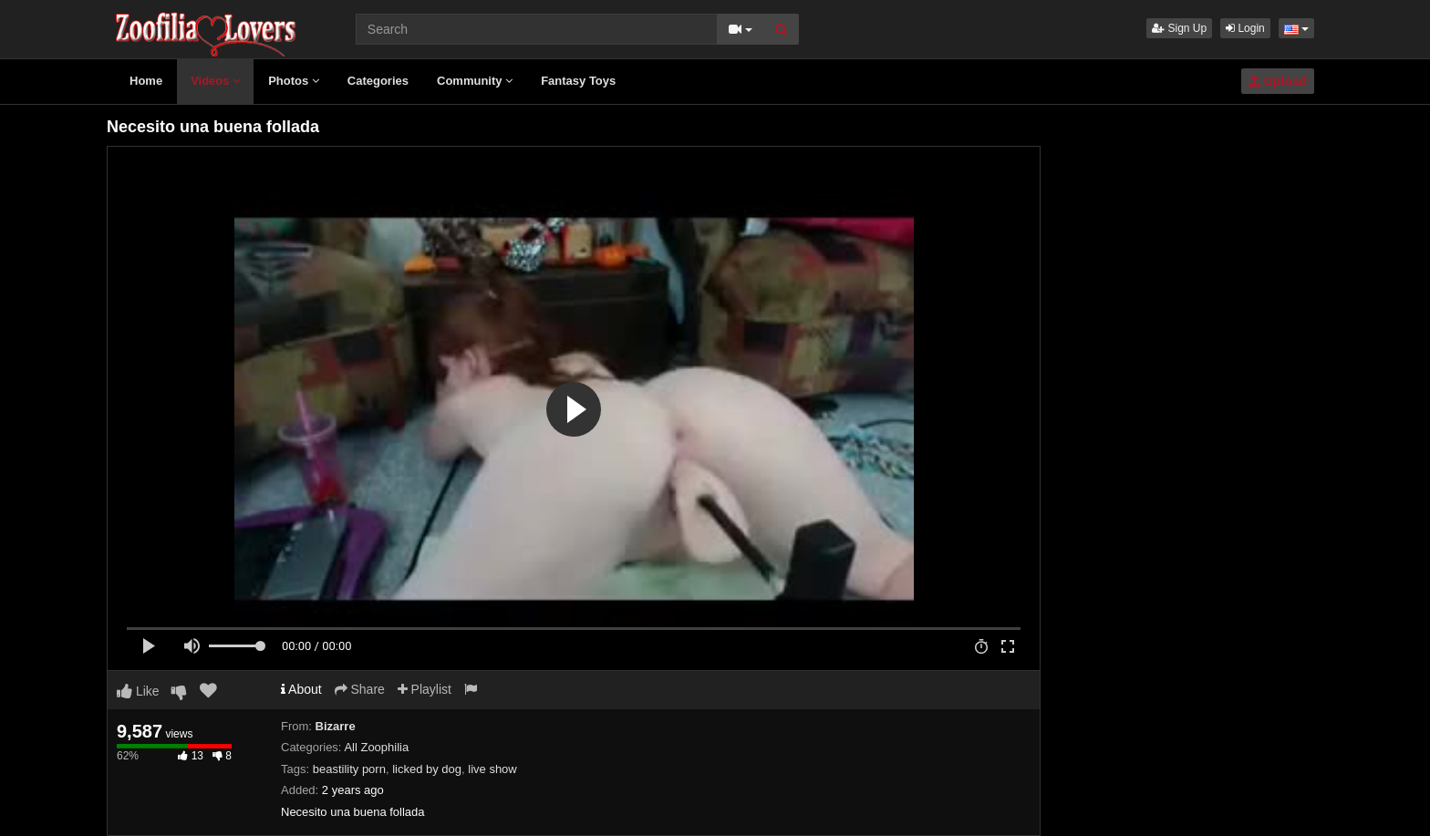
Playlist (424, 689)
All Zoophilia (376, 747)
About (301, 689)
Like (138, 691)
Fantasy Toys (578, 81)
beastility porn (349, 769)
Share (360, 689)
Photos (293, 81)
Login (1245, 28)
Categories (378, 81)
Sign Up (1179, 28)
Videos (215, 81)
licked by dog (426, 769)
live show (492, 769)
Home (146, 81)
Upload (1278, 81)
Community (475, 81)
